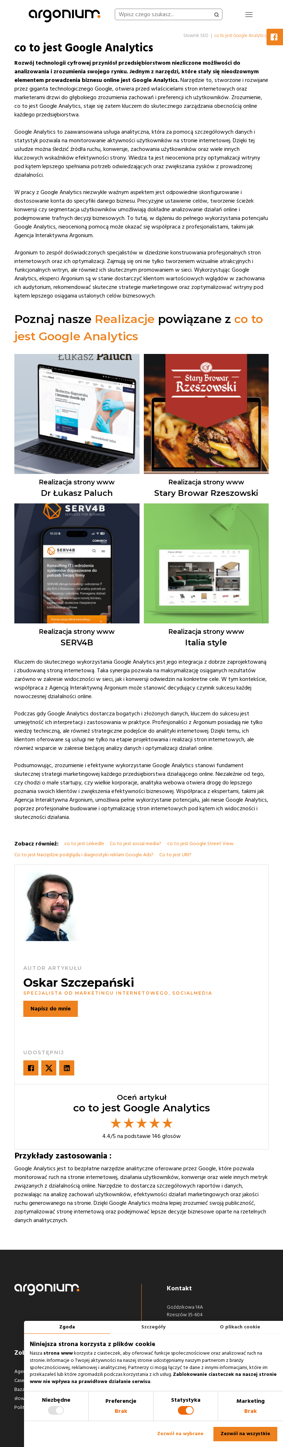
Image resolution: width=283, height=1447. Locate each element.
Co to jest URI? (175, 854)
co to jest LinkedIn (84, 843)
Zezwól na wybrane (180, 1433)
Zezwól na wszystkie (245, 1433)
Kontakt (179, 1288)
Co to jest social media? (135, 843)
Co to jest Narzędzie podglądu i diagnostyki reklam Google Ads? (84, 854)
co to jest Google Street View (200, 843)
